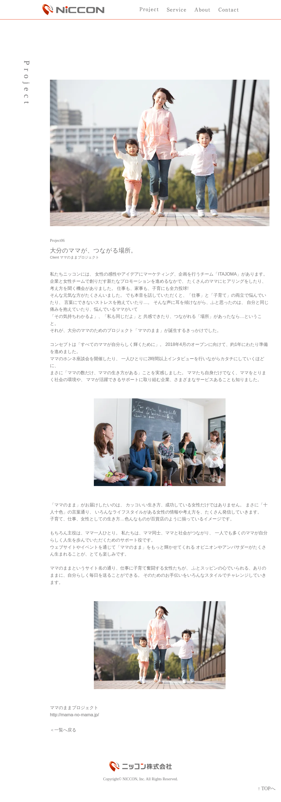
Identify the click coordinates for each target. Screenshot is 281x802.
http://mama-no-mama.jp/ (74, 714)
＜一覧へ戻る (63, 730)
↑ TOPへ (267, 788)
